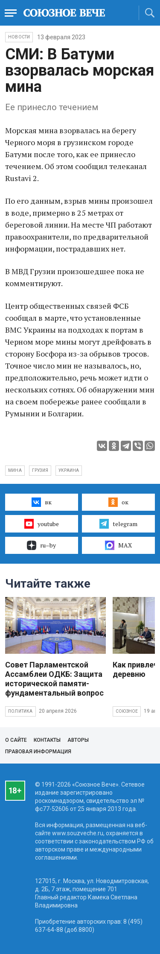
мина (15, 470)
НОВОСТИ (19, 37)
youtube (41, 523)
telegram (118, 523)
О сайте (16, 740)
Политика (20, 711)
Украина (68, 470)
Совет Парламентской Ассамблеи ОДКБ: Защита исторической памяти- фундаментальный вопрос (54, 678)
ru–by (41, 545)
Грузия (40, 470)
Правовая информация (38, 752)
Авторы (78, 740)
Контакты (47, 740)
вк (42, 502)
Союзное (127, 711)
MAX (118, 545)
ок (118, 502)
